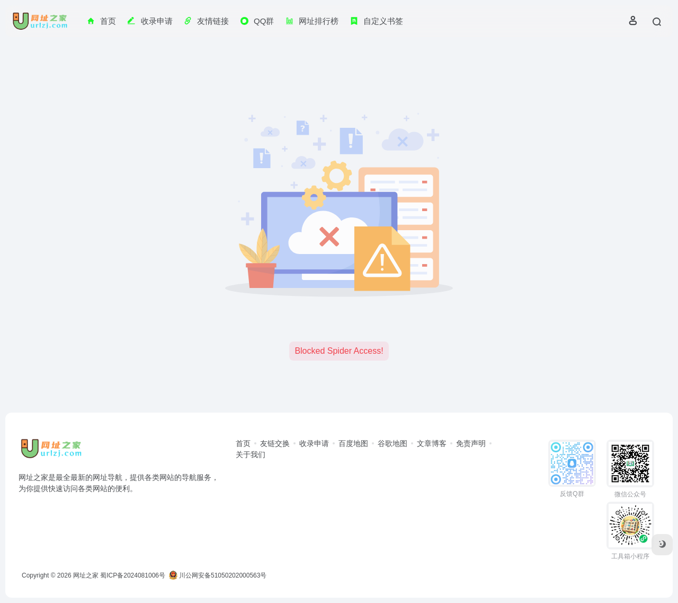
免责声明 (471, 443)
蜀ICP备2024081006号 (132, 575)
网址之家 (86, 575)
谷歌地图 (392, 443)
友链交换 (275, 443)
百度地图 (353, 443)
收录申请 (314, 443)
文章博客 (432, 443)
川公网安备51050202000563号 (218, 575)
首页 (243, 443)
